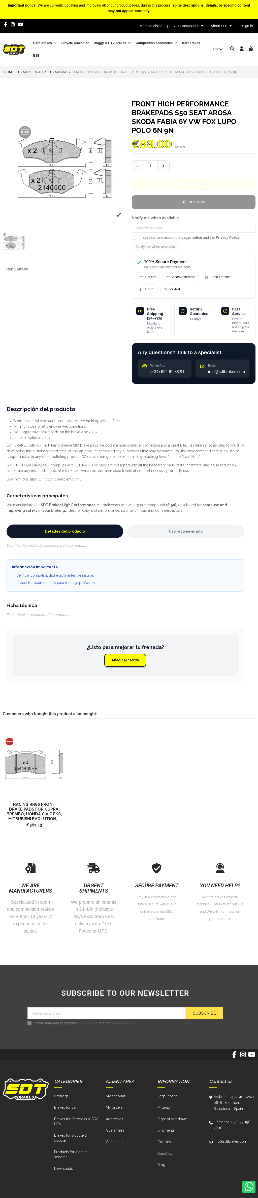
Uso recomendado (186, 531)
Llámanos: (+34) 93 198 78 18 (232, 1125)
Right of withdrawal (172, 1119)
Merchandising (151, 26)
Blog (161, 1165)
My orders (114, 1107)
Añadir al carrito (125, 660)
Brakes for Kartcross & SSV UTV (76, 1121)
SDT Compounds (188, 26)
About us (164, 1153)
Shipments (166, 1130)
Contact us (114, 1142)
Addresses (114, 1119)
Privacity (164, 1107)
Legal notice (191, 237)
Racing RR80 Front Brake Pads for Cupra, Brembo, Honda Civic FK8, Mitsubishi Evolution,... (34, 811)
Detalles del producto (65, 531)
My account (115, 1096)
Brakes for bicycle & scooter (70, 1137)
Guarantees (115, 1130)
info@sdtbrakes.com (230, 1141)
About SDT (221, 26)
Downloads (63, 1169)
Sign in (247, 26)
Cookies (164, 1142)
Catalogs (61, 1096)
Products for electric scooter (70, 1154)
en (218, 49)
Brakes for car (65, 1107)
